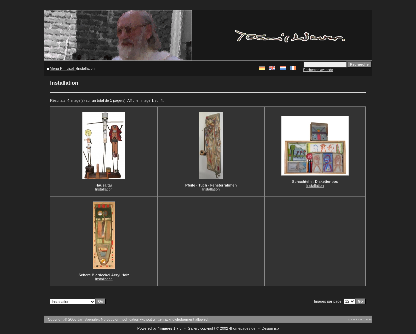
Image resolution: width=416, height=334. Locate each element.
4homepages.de (242, 328)
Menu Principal (62, 68)
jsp (276, 328)
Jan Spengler (88, 319)
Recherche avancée (318, 70)
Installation (104, 189)
